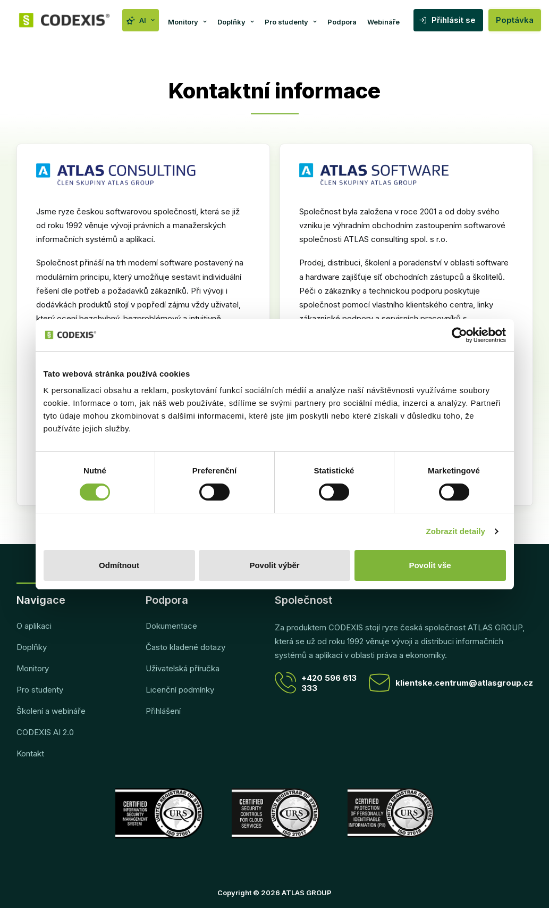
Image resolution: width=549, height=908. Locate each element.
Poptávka (515, 20)
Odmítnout (119, 565)
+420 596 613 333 (316, 683)
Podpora (342, 22)
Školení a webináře (51, 711)
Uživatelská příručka (182, 668)
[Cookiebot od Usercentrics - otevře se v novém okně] (459, 335)
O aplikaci (34, 626)
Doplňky (235, 22)
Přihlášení (163, 711)
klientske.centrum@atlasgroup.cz (451, 682)
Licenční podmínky (180, 690)
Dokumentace (171, 626)
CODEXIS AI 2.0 (45, 732)
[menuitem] (141, 20)
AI (147, 20)
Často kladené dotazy (185, 647)
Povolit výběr (274, 565)
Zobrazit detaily (455, 531)
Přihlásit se (454, 20)
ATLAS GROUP (307, 892)
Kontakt (30, 753)
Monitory (187, 22)
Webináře (383, 22)
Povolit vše (430, 565)
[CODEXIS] (64, 20)
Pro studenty (291, 22)
